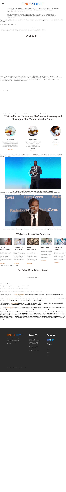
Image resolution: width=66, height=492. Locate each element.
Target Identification (22, 251)
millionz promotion (10, 299)
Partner (42, 138)
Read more (37, 255)
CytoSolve (33, 138)
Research (48, 353)
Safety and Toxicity (43, 251)
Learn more (24, 142)
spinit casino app (14, 304)
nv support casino (9, 308)
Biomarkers (38, 250)
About (48, 351)
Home (48, 349)
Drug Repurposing (33, 251)
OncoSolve (23, 138)
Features (48, 350)
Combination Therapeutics (27, 251)
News (48, 356)
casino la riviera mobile (20, 295)
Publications (49, 354)
